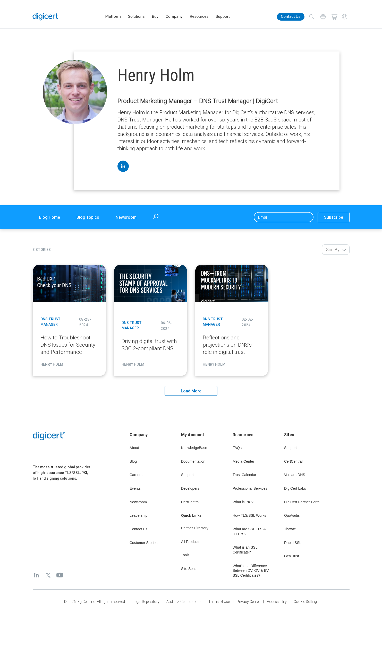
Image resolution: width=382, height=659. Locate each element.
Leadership (138, 515)
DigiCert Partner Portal (302, 502)
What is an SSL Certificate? (245, 549)
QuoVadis (292, 515)
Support (223, 16)
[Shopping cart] (333, 17)
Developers (190, 488)
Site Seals (189, 569)
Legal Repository (146, 601)
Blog (133, 461)
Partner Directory (194, 528)
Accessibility (277, 601)
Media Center (243, 461)
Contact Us (290, 16)
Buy (155, 16)
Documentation (193, 461)
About (134, 448)
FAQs (237, 448)
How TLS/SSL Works (249, 515)
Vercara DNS (294, 475)
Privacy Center (248, 601)
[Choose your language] (323, 17)
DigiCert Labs (295, 488)
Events (135, 488)
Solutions (136, 16)
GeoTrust (291, 556)
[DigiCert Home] (45, 17)
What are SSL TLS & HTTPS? (249, 531)
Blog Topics (88, 217)
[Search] (312, 17)
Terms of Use (219, 601)
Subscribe (333, 217)
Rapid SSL (292, 543)
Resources (199, 16)
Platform (113, 16)
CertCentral (190, 502)
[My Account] (344, 17)
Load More (191, 390)
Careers (136, 475)
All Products (190, 542)
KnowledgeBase (194, 448)
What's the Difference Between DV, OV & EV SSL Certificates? (251, 570)
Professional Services (250, 488)
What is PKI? (243, 502)
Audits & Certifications (183, 601)
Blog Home (49, 217)
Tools (185, 555)
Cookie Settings (306, 601)
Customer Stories (143, 543)
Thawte (290, 529)
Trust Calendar (244, 475)
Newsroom (126, 217)
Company (174, 16)
